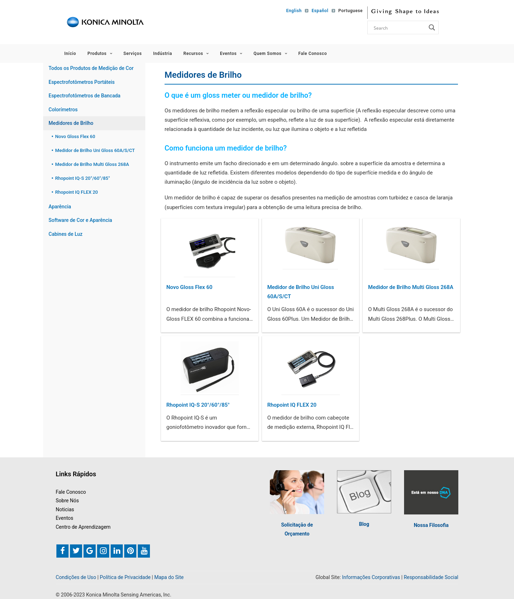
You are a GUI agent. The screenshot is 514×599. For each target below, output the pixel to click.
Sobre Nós (67, 500)
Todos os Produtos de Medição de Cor (91, 68)
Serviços (133, 53)
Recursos (196, 53)
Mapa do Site (168, 577)
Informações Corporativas (371, 577)
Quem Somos (270, 53)
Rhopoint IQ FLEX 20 (292, 405)
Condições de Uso (76, 577)
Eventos (231, 53)
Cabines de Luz (65, 234)
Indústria (162, 53)
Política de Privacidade (125, 577)
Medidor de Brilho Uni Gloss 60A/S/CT (300, 292)
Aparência (60, 206)
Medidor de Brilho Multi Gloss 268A (410, 287)
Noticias (65, 509)
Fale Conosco (312, 53)
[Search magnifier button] (432, 27)
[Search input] (399, 27)
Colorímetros (63, 109)
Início (70, 53)
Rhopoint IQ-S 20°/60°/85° (198, 405)
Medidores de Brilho (71, 123)
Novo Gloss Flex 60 (189, 287)
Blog (364, 524)
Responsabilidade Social (431, 577)
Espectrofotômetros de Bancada (84, 95)
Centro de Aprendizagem (83, 527)
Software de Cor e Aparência (80, 220)
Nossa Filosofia (431, 525)
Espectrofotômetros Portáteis (82, 82)
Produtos (99, 53)
